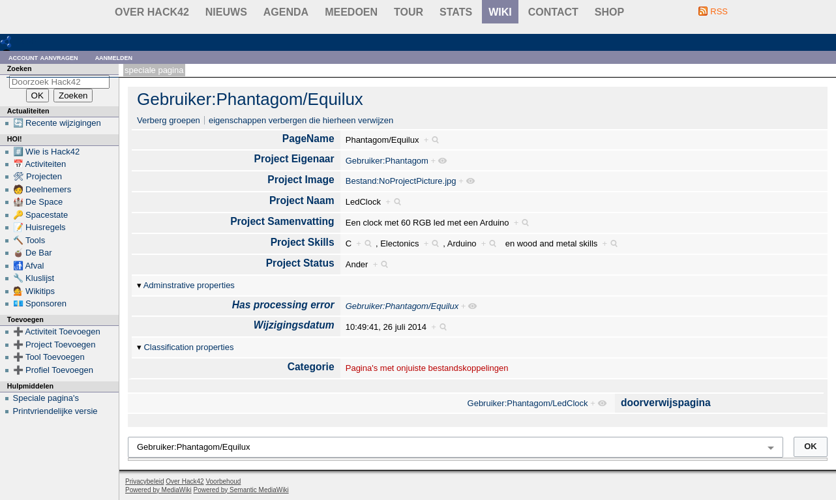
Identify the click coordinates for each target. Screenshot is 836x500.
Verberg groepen (168, 120)
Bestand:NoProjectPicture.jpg (401, 181)
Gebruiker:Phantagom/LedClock (528, 403)
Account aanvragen (43, 57)
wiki (500, 12)
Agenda (285, 12)
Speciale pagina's (46, 398)
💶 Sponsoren (40, 303)
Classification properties (188, 347)
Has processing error (283, 304)
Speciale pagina (154, 70)
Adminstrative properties (189, 285)
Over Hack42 (152, 12)
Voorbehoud (223, 481)
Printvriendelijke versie (55, 411)
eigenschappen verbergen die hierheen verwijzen (301, 120)
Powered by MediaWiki (158, 489)
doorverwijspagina (666, 402)
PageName (308, 138)
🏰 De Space (38, 202)
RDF (27, 41)
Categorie (311, 366)
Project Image (300, 179)
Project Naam (302, 200)
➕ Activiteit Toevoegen (56, 331)
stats (456, 12)
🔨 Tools (29, 240)
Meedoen (351, 12)
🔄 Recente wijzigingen (57, 123)
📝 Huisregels (39, 227)
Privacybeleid (144, 481)
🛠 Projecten (38, 176)
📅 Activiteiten (40, 164)
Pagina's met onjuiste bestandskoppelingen (427, 368)
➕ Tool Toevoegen (49, 357)
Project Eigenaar (294, 158)
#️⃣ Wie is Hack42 (46, 151)
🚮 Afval (28, 266)
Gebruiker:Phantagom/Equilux (250, 99)
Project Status (300, 263)
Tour (408, 12)
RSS (719, 11)
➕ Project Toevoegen (54, 344)
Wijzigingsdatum (294, 325)
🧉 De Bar (32, 252)
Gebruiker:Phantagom (387, 161)
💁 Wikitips (34, 291)
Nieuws (226, 12)
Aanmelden (114, 57)
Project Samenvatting (282, 221)
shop (609, 12)
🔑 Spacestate (40, 215)
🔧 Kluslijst (34, 278)
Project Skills (303, 242)
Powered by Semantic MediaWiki (241, 489)
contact (553, 12)
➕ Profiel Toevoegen (53, 370)
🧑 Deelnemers (42, 189)
